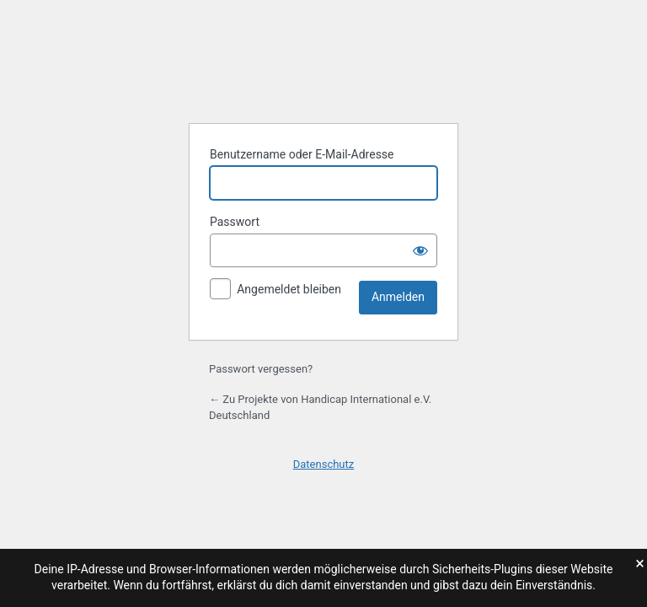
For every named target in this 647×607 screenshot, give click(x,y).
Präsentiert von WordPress (323, 67)
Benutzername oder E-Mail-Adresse (302, 154)
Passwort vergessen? (261, 369)
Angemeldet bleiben (289, 289)
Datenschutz (323, 464)
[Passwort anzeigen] (420, 250)
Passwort (234, 221)
